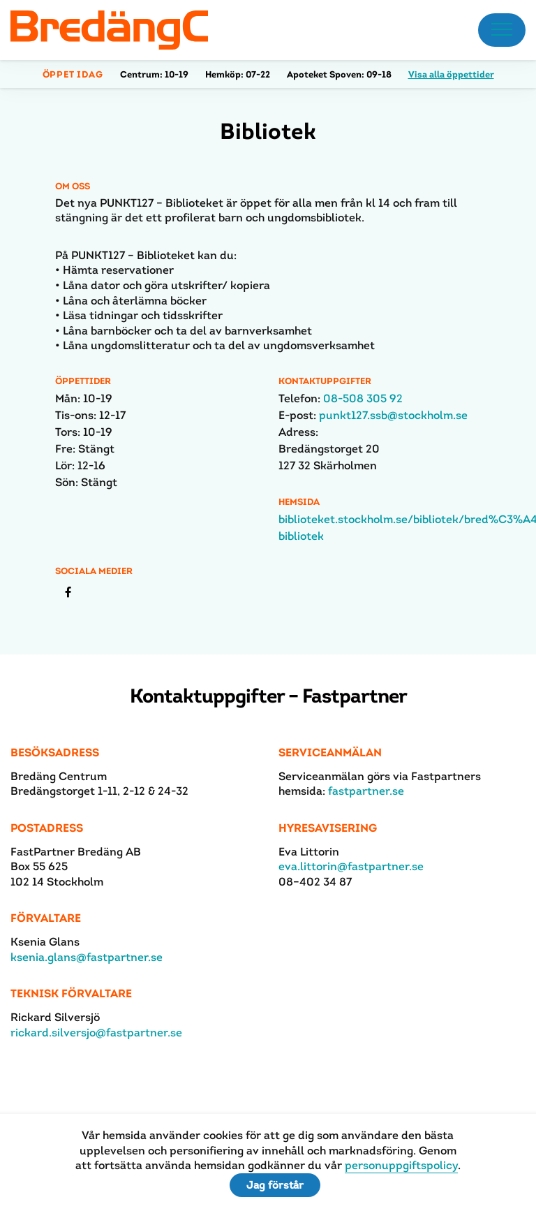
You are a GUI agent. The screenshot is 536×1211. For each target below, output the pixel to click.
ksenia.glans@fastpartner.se (86, 957)
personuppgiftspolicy (401, 1165)
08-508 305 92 (363, 398)
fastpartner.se (366, 791)
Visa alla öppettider (451, 74)
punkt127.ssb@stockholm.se (393, 415)
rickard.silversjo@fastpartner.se (96, 1032)
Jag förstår (275, 1184)
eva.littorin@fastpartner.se (351, 866)
